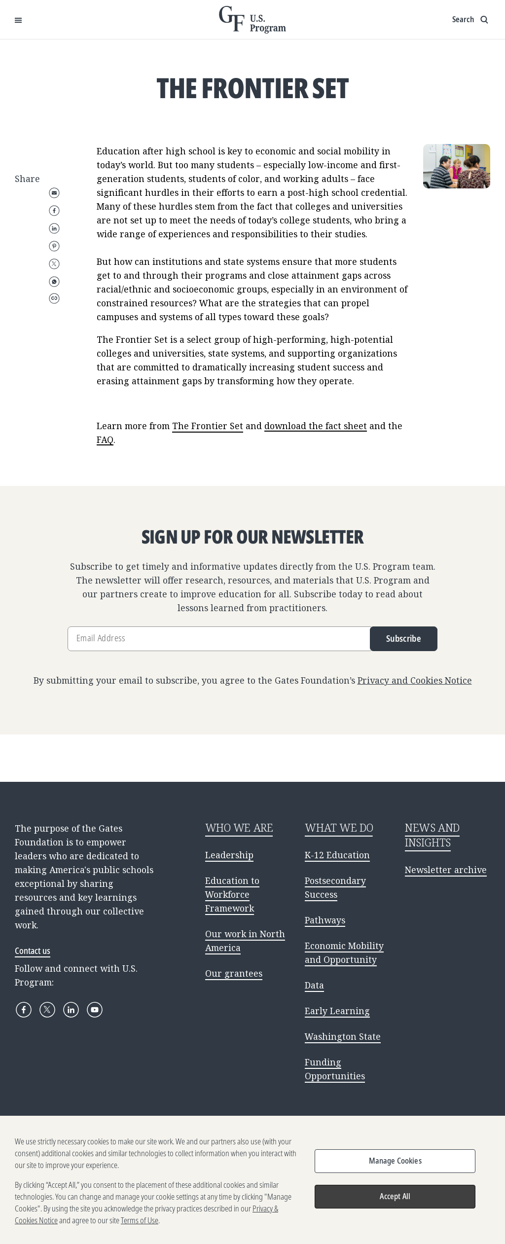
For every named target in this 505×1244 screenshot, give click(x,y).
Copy (54, 298)
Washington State (343, 1036)
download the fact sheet (315, 426)
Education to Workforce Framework (232, 894)
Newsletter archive (446, 870)
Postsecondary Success (335, 887)
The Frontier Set (207, 426)
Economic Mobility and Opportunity (344, 952)
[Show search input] (471, 20)
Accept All (395, 1200)
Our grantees (233, 973)
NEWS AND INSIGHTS (432, 834)
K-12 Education (337, 855)
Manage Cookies (395, 1165)
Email (54, 193)
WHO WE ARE (239, 827)
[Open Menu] (18, 19)
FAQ (105, 439)
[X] (47, 1010)
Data (314, 985)
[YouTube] (95, 1010)
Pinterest (54, 246)
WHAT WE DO (339, 827)
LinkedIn (54, 228)
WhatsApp (54, 282)
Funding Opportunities (335, 1069)
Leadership (229, 855)
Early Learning (337, 1011)
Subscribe (403, 638)
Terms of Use (139, 1224)
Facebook (54, 211)
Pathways (325, 920)
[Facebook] (24, 1010)
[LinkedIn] (71, 1010)
